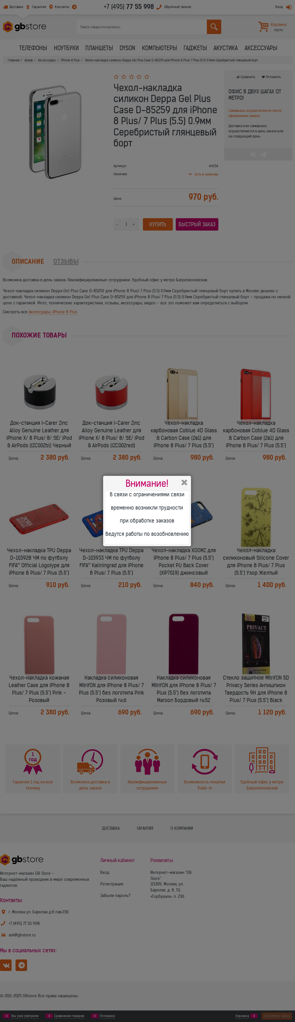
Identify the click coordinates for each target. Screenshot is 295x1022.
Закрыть (184, 482)
